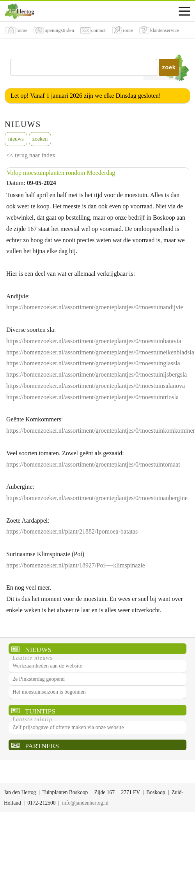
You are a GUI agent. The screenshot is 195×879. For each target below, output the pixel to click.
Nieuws (38, 650)
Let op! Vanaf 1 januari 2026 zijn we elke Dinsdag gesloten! (86, 95)
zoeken (40, 139)
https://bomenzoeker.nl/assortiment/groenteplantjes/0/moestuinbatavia (93, 341)
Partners (42, 746)
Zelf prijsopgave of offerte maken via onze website (68, 727)
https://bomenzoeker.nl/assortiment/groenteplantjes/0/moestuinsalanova (95, 385)
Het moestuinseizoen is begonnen (49, 692)
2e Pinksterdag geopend (38, 679)
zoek (169, 67)
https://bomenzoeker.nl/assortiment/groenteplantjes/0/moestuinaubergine (97, 498)
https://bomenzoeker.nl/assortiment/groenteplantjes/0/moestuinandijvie (94, 307)
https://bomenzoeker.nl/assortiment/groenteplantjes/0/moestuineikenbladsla (100, 352)
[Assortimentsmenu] (184, 11)
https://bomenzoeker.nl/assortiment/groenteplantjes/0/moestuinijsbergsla (96, 374)
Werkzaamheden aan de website (47, 666)
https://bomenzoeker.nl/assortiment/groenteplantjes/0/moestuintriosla (92, 397)
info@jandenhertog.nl (85, 803)
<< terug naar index (30, 155)
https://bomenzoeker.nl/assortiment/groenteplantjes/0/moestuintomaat (93, 464)
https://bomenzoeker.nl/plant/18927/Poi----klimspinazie (75, 565)
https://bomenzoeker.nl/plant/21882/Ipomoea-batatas (72, 531)
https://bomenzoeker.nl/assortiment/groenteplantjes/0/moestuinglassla (93, 363)
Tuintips (40, 711)
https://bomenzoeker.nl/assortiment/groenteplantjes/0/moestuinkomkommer (100, 430)
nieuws (16, 139)
